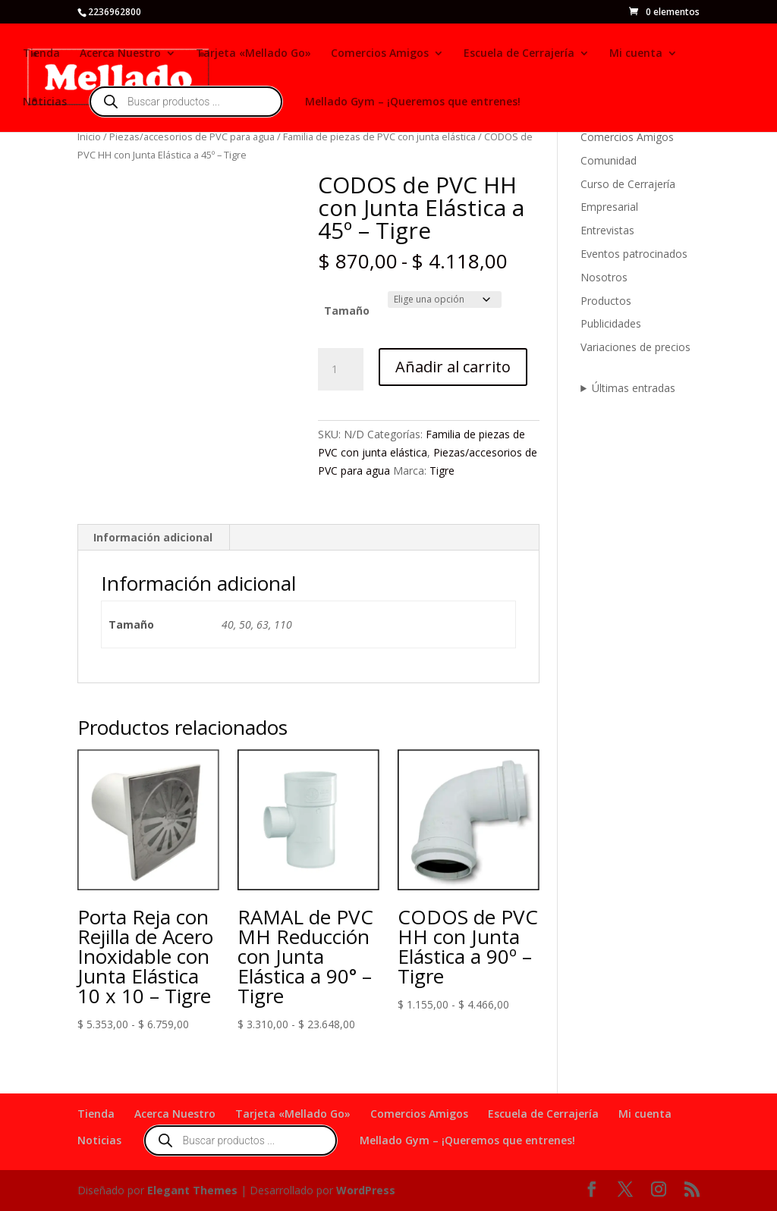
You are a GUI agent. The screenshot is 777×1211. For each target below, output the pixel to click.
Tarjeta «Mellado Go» (253, 54)
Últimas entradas (633, 388)
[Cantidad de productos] (340, 369)
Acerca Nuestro (120, 54)
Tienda (41, 54)
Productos (605, 300)
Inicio (89, 136)
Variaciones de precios (635, 347)
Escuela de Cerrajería (519, 54)
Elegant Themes (192, 1190)
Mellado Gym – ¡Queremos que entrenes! (413, 102)
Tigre (442, 470)
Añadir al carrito (453, 366)
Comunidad (608, 160)
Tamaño (347, 310)
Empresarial (609, 206)
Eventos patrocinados (633, 253)
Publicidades (610, 323)
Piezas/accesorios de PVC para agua (192, 136)
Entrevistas (607, 230)
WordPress (365, 1190)
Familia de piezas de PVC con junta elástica (379, 136)
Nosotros (604, 277)
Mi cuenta (635, 54)
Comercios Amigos (380, 54)
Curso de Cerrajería (627, 184)
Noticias (45, 102)
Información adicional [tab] (152, 537)
